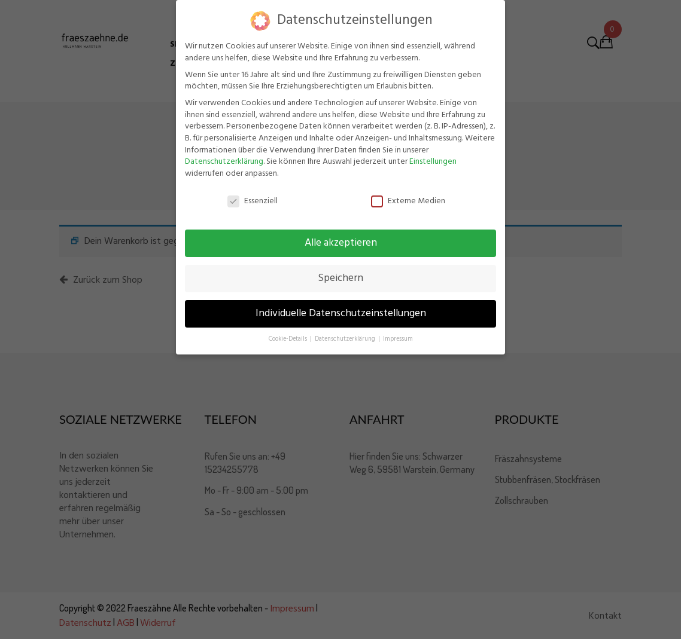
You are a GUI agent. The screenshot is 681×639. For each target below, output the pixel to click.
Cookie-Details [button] (289, 339)
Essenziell (252, 201)
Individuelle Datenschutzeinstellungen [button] (341, 313)
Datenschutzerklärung (224, 162)
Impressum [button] (398, 339)
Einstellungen (433, 162)
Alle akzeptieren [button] (341, 243)
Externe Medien (408, 201)
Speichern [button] (340, 278)
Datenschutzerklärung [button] (346, 339)
